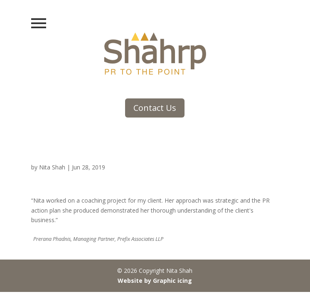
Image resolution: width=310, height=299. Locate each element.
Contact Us (154, 107)
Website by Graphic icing (155, 280)
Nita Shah (52, 167)
